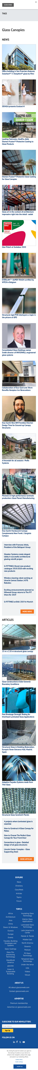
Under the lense (27, 964)
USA (27, 968)
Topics (19, 897)
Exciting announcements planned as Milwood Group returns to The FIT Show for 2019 (19, 592)
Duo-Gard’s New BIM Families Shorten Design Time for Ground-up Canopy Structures (17, 425)
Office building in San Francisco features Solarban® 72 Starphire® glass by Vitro (18, 72)
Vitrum (27, 975)
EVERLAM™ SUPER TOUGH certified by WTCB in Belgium (18, 281)
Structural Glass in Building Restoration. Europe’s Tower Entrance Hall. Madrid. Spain (18, 749)
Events (10, 937)
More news (27, 611)
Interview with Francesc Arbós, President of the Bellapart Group (17, 546)
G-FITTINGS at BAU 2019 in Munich (18, 601)
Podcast (27, 950)
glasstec (10, 966)
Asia (10, 920)
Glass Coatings (10, 949)
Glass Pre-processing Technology (10, 954)
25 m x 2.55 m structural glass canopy (17, 651)
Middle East (27, 939)
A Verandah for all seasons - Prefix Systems (15, 461)
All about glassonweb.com (19, 987)
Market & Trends (27, 936)
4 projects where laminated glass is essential (18, 822)
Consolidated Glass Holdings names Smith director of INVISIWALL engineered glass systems (19, 352)
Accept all (20, 1066)
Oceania (27, 946)
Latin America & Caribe (27, 931)
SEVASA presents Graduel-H (13, 106)
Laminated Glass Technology (27, 926)
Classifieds (19, 889)
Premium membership (19, 1003)
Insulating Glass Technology (27, 914)
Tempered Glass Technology (27, 960)
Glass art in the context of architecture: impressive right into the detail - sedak (18, 213)
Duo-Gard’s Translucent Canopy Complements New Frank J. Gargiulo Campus (16, 533)
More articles (26, 859)
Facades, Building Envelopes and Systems (10, 943)
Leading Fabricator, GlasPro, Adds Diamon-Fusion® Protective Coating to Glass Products (17, 141)
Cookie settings (19, 1062)
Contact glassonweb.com (19, 991)
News (19, 882)
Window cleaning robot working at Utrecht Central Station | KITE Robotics (18, 580)
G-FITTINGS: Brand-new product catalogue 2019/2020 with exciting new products (18, 568)
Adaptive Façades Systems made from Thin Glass (17, 783)
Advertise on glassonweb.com (19, 1007)
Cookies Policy (19, 1059)
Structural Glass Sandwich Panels (15, 815)
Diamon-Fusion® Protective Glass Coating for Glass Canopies (19, 177)
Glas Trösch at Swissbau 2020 (14, 247)
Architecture (10, 917)
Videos (27, 971)
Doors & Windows (10, 927)
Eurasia (10, 930)
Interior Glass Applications (27, 920)
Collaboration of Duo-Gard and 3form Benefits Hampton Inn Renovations (17, 388)
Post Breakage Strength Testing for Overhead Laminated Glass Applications (18, 715)
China (10, 924)
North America (27, 943)
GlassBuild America (10, 961)
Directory (19, 886)
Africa (10, 913)
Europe (10, 934)
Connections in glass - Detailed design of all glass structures (16, 843)
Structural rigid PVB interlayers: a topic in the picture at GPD (19, 316)
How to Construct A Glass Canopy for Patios (19, 829)
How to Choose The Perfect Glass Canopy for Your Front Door (17, 836)
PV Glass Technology (27, 954)
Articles (19, 893)
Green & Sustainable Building (10, 971)
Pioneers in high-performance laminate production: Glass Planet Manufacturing (18, 496)
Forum (19, 901)
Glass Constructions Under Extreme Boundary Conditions (16, 682)
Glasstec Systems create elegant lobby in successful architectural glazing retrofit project (17, 556)
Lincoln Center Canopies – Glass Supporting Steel (17, 850)
